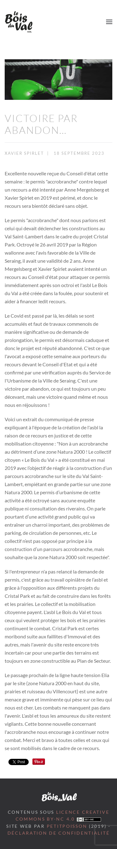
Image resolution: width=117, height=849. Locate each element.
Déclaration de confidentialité (58, 833)
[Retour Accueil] (19, 21)
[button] (109, 21)
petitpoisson (67, 826)
